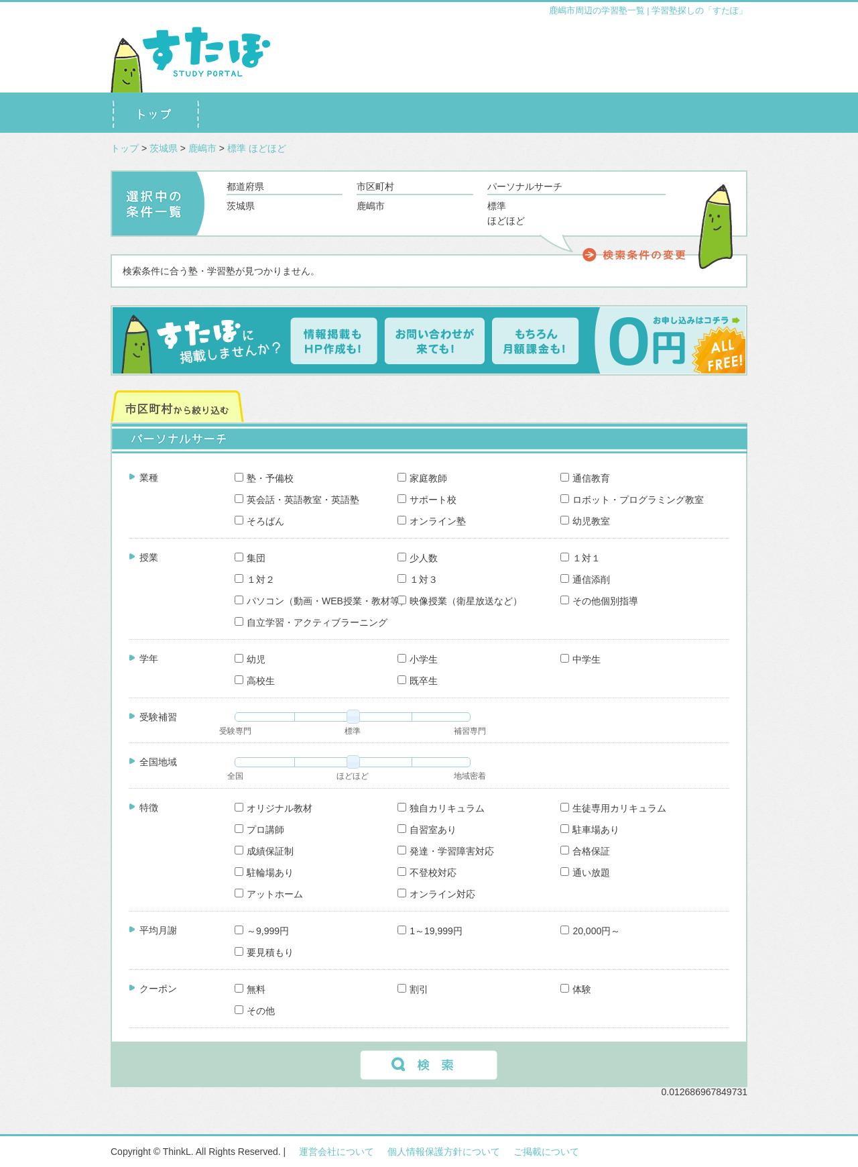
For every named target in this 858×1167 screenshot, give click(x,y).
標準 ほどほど (256, 148)
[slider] (353, 716)
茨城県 (164, 148)
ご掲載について (546, 1151)
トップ (125, 148)
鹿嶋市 (203, 148)
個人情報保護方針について (443, 1151)
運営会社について (336, 1151)
